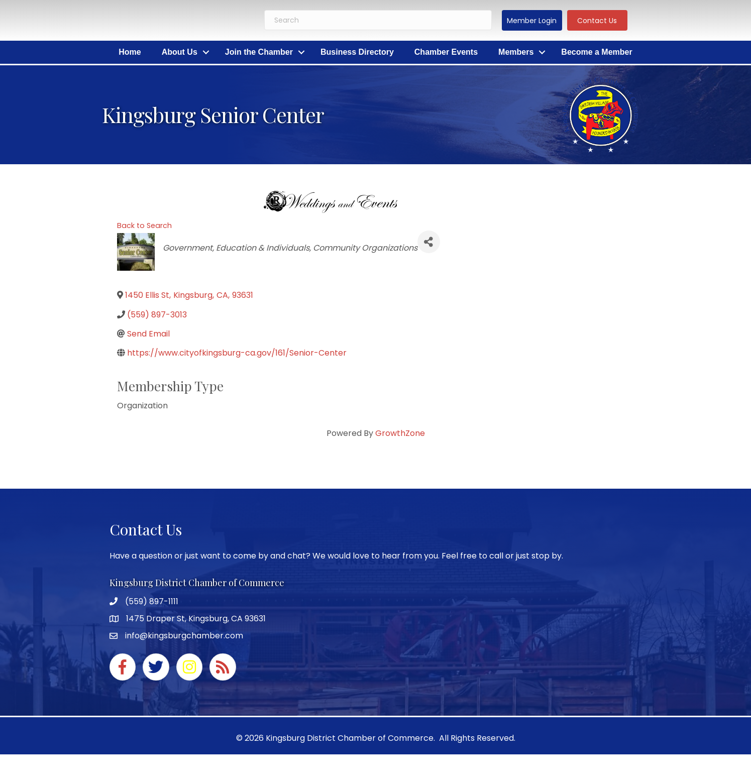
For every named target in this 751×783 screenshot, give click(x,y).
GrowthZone (400, 433)
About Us (179, 52)
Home (130, 52)
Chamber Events (446, 52)
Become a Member (596, 52)
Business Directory (357, 52)
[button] (532, 20)
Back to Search (144, 225)
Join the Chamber (259, 52)
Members (515, 52)
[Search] (378, 20)
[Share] (428, 242)
